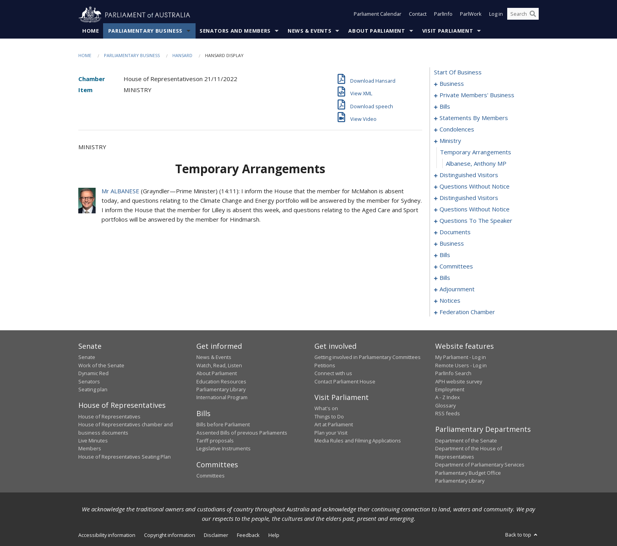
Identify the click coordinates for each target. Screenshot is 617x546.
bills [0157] (445, 278)
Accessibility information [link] (106, 535)
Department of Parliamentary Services (480, 464)
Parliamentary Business (145, 31)
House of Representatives (109, 416)
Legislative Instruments (223, 448)
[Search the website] (523, 15)
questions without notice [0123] (475, 209)
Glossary (445, 405)
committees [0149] (456, 266)
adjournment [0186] (457, 289)
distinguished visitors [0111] (469, 175)
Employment (449, 389)
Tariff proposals (215, 440)
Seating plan (92, 389)
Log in (496, 15)
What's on (326, 408)
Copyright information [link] (169, 535)
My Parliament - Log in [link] (460, 357)
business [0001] (452, 84)
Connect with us (333, 373)
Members (89, 448)
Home (90, 31)
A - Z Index (447, 397)
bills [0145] (445, 255)
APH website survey (458, 381)
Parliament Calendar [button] (377, 15)
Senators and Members (235, 31)
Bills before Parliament (223, 424)
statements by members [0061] (474, 118)
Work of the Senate (101, 365)
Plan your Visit (330, 432)
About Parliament (376, 31)
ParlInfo (443, 15)
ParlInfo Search (453, 373)
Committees (210, 475)
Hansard (182, 56)
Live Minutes (93, 440)
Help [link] (273, 535)
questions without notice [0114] (475, 187)
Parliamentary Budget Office (468, 472)
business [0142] (452, 244)
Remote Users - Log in (461, 365)
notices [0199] (450, 301)
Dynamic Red (93, 373)
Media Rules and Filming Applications (357, 440)
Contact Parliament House (344, 381)
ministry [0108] (450, 141)
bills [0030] (445, 107)
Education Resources (221, 381)
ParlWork (471, 15)
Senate (86, 357)
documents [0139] (455, 232)
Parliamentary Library (221, 389)
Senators (89, 381)
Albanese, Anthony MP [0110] (476, 164)
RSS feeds (447, 413)
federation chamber (467, 312)
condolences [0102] (457, 129)
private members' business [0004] (477, 95)
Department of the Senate (466, 440)
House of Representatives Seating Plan (124, 456)
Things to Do (329, 416)
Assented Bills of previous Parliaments (241, 432)
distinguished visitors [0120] (469, 198)
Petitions (324, 365)
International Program (222, 397)
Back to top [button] (522, 535)
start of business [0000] (458, 72)
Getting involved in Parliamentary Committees (367, 357)
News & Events (309, 31)
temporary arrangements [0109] (475, 152)
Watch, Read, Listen (219, 365)
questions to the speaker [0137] (476, 221)
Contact (418, 15)
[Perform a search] (533, 15)
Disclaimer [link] (216, 535)
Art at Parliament (333, 424)
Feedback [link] (248, 535)
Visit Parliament (447, 31)
